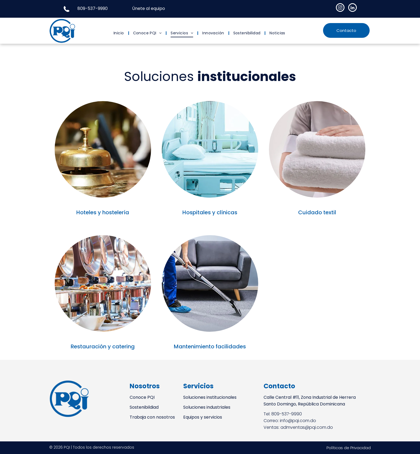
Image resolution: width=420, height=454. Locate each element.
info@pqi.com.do (298, 421)
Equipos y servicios (202, 417)
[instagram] (340, 8)
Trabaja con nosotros (152, 417)
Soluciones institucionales (210, 397)
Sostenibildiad (144, 407)
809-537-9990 (92, 8)
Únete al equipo (148, 8)
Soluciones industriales (206, 407)
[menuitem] (119, 33)
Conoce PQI (142, 397)
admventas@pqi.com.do (306, 427)
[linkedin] (352, 8)
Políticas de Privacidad (349, 448)
